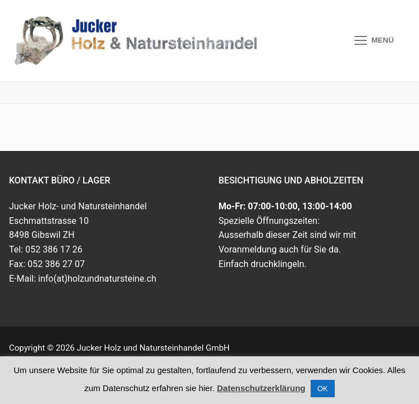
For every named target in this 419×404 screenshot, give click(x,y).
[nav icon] (374, 41)
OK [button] (322, 388)
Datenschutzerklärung (261, 388)
